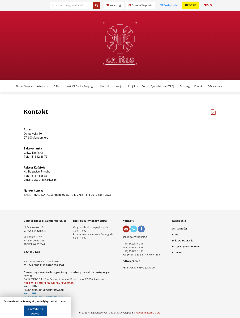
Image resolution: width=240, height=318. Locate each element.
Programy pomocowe (186, 246)
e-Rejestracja (214, 86)
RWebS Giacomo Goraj (148, 312)
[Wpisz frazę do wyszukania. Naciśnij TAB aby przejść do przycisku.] (75, 5)
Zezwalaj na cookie (35, 311)
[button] (208, 5)
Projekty (133, 86)
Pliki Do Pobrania (183, 240)
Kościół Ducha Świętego (80, 86)
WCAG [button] (190, 5)
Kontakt (198, 86)
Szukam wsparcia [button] (140, 5)
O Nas (57, 86)
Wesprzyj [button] (113, 5)
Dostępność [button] (168, 5)
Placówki (105, 86)
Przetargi (185, 86)
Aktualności (42, 86)
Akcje (119, 86)
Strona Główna (24, 86)
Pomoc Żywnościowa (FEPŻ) (158, 86)
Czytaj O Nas (32, 251)
